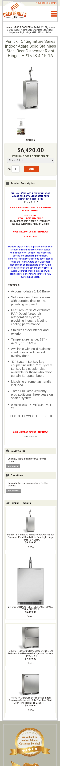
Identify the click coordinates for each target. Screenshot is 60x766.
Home (9, 27)
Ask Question (14, 491)
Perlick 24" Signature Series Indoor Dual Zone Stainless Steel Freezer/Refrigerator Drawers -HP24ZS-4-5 (30, 653)
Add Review (13, 466)
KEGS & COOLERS (23, 27)
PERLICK (30, 140)
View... (31, 546)
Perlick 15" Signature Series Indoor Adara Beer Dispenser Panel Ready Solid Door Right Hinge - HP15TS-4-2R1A (30, 537)
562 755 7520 (30, 436)
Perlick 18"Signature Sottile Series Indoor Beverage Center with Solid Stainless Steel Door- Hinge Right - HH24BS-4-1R (30, 700)
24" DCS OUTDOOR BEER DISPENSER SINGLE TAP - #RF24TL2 (30, 608)
